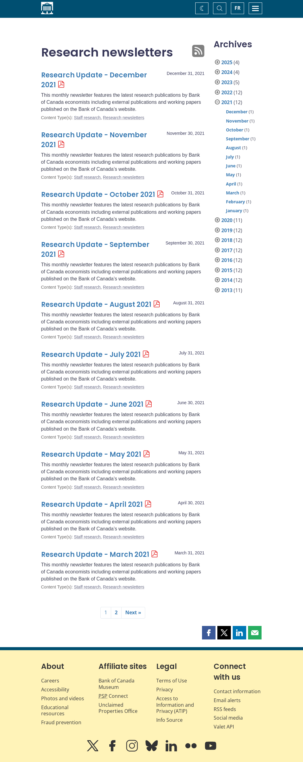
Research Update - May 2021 (91, 454)
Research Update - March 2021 (95, 554)
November (237, 121)
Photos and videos (62, 698)
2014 (226, 280)
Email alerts (227, 700)
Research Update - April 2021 (92, 504)
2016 (226, 260)
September (237, 139)
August (233, 147)
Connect (113, 696)
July (230, 157)
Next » (133, 612)
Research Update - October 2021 (98, 194)
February (235, 202)
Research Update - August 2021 (96, 304)
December (236, 112)
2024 (226, 72)
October (234, 130)
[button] (209, 632)
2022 (226, 92)
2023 (226, 82)
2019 (226, 230)
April (231, 184)
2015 (226, 270)
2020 (226, 220)
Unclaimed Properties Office (118, 708)
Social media (228, 717)
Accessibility (55, 689)
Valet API (224, 726)
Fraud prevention (61, 722)
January (234, 210)
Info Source (169, 720)
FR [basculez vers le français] (238, 8)
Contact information (237, 691)
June (230, 166)
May (230, 175)
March (232, 193)
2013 (226, 290)
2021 (226, 102)
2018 (226, 240)
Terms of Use (171, 680)
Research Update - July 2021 (91, 354)
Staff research (87, 117)
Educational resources (54, 710)
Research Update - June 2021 (92, 404)
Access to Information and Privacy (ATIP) (175, 705)
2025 (226, 62)
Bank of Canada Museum (116, 683)
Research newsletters (123, 117)
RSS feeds (225, 709)
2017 (226, 250)
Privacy (164, 689)
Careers (50, 680)
